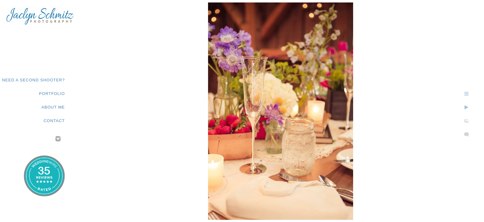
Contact (54, 120)
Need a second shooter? (33, 80)
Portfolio (52, 93)
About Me (53, 107)
